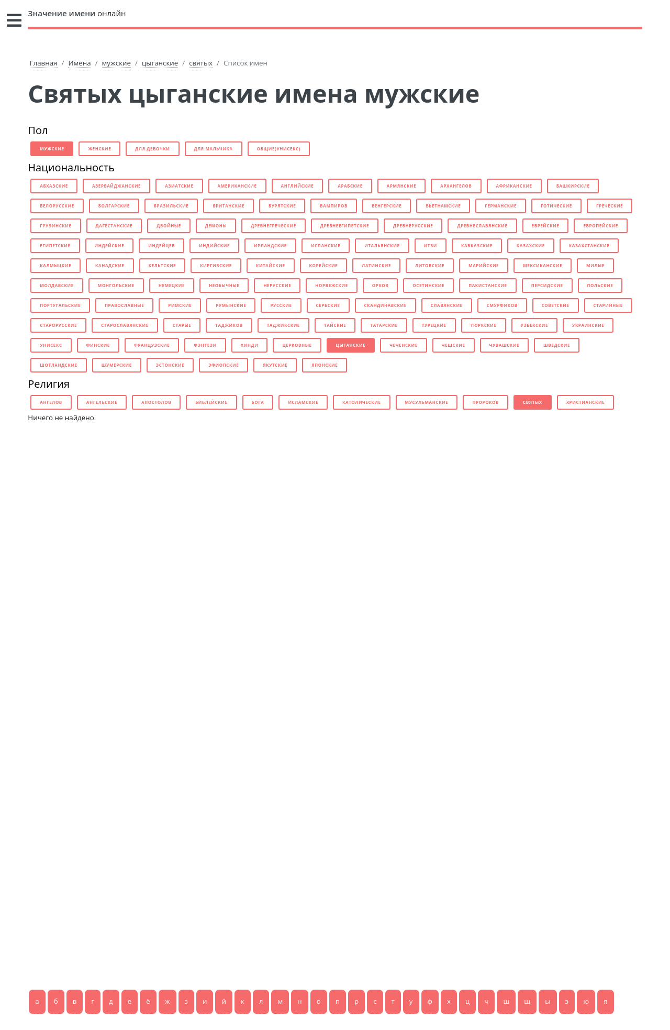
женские (99, 148)
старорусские (58, 325)
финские (98, 345)
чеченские (403, 345)
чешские (453, 345)
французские (152, 345)
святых (201, 63)
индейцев (161, 245)
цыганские (160, 63)
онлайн (77, 13)
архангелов (456, 186)
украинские (588, 325)
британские (228, 206)
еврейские (546, 225)
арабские (350, 186)
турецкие (434, 325)
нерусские (277, 285)
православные (124, 305)
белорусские (57, 206)
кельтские (162, 265)
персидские (547, 285)
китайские (270, 265)
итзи (430, 245)
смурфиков (502, 305)
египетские (55, 245)
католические (361, 402)
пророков (485, 402)
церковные (296, 345)
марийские (483, 265)
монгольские (116, 285)
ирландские (270, 245)
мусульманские (427, 402)
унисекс (51, 345)
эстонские (170, 365)
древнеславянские (482, 225)
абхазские (54, 186)
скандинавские (385, 305)
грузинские (55, 225)
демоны (216, 225)
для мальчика (213, 148)
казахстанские (589, 245)
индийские (214, 245)
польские (600, 285)
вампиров (334, 206)
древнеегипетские (344, 225)
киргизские (216, 265)
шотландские (58, 365)
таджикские (283, 325)
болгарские (114, 206)
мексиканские (542, 265)
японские (324, 365)
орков (380, 285)
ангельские (101, 402)
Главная (44, 63)
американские (237, 186)
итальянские (381, 245)
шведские (556, 345)
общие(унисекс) (278, 148)
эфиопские (223, 365)
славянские (447, 305)
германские (501, 206)
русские (281, 305)
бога (258, 402)
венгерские (387, 206)
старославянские (125, 325)
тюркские (484, 325)
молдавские (56, 285)
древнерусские (413, 225)
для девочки (152, 148)
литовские (429, 265)
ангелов (51, 402)
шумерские (117, 365)
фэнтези (205, 345)
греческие (609, 206)
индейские (110, 245)
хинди (250, 345)
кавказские (477, 245)
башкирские (573, 186)
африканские (514, 186)
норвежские (331, 285)
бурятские (282, 206)
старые (182, 325)
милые (595, 265)
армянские (401, 186)
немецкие (172, 285)
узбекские (534, 325)
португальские (60, 305)
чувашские (504, 345)
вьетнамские (443, 206)
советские (556, 305)
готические (556, 206)
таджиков (228, 325)
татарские (383, 325)
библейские (211, 402)
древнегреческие (273, 225)
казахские (531, 245)
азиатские (179, 186)
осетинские (428, 285)
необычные (224, 285)
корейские (323, 265)
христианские (585, 402)
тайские (335, 325)
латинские (376, 265)
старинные (608, 305)
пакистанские (487, 285)
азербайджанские (116, 186)
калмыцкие (55, 265)
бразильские (171, 206)
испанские (325, 245)
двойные (169, 225)
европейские (600, 225)
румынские (231, 305)
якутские (275, 365)
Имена (79, 63)
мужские (116, 63)
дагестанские (114, 225)
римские (180, 305)
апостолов (156, 402)
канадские (110, 265)
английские (297, 186)
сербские (328, 305)
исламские (303, 402)
